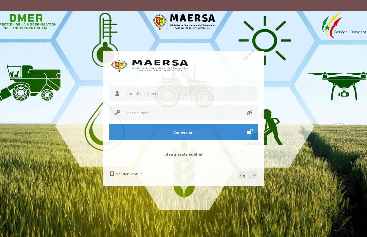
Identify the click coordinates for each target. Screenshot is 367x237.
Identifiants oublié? (183, 154)
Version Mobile (129, 173)
